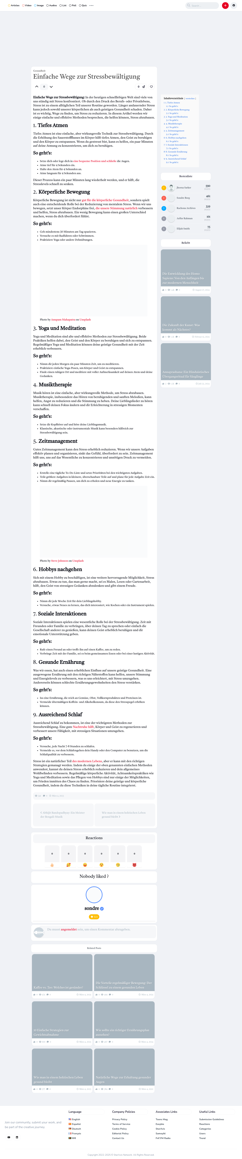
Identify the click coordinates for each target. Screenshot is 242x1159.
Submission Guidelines (211, 1119)
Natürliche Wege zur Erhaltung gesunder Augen (123, 1080)
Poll (72, 5)
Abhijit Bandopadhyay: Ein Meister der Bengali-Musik (62, 814)
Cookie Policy (119, 1128)
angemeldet (69, 929)
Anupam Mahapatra (63, 319)
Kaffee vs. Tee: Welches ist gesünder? (58, 987)
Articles (13, 5)
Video (26, 5)
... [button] (91, 5)
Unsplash (85, 319)
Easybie (160, 1124)
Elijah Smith (183, 229)
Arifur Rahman (185, 218)
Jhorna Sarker (184, 188)
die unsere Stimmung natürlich (117, 208)
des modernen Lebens (87, 761)
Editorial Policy (120, 1133)
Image (39, 5)
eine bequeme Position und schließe (94, 161)
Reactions (204, 1124)
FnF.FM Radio (163, 1138)
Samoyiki (161, 1133)
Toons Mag (162, 1119)
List (62, 5)
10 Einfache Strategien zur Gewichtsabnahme (51, 1032)
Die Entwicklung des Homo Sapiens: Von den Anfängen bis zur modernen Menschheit (183, 278)
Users (202, 1133)
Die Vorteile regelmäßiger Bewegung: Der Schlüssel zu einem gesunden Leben (124, 985)
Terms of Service (121, 1124)
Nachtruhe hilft (83, 727)
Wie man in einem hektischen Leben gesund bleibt (124, 815)
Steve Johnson (59, 561)
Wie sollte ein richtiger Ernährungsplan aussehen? (122, 1032)
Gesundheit (39, 71)
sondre (94, 908)
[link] (151, 87)
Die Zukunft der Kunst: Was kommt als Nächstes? (181, 327)
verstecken (190, 99)
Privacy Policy (119, 1119)
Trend (202, 1138)
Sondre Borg (183, 198)
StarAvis (160, 1128)
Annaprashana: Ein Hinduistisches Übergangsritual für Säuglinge (186, 374)
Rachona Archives (186, 208)
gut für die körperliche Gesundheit (105, 200)
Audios (51, 5)
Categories (205, 1128)
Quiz (83, 5)
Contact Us (118, 1138)
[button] (225, 5)
